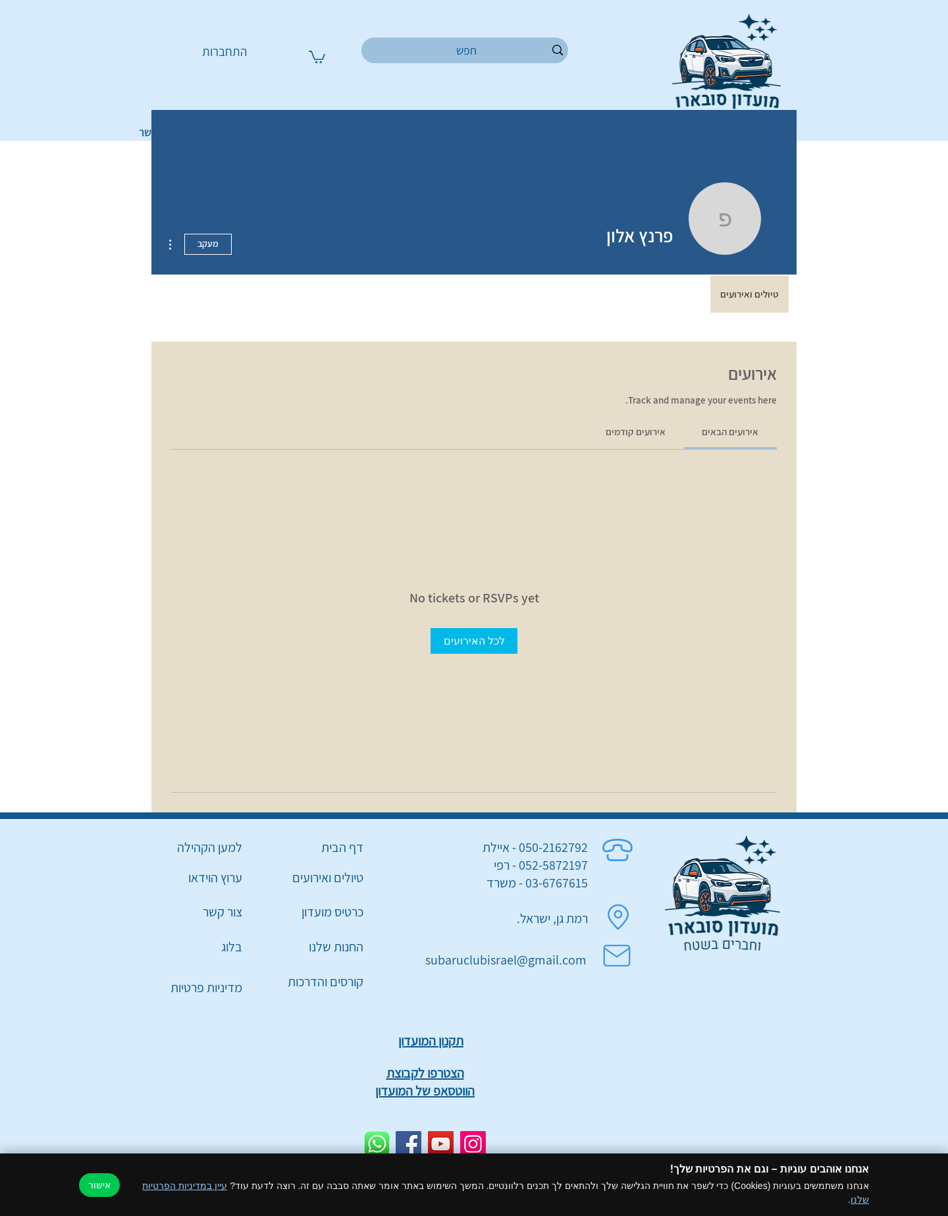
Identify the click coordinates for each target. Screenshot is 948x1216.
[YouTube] (441, 1144)
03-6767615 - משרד (537, 882)
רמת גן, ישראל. (552, 918)
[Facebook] (408, 1144)
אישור (99, 1185)
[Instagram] (473, 1144)
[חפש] (466, 50)
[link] (730, 431)
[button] (317, 56)
